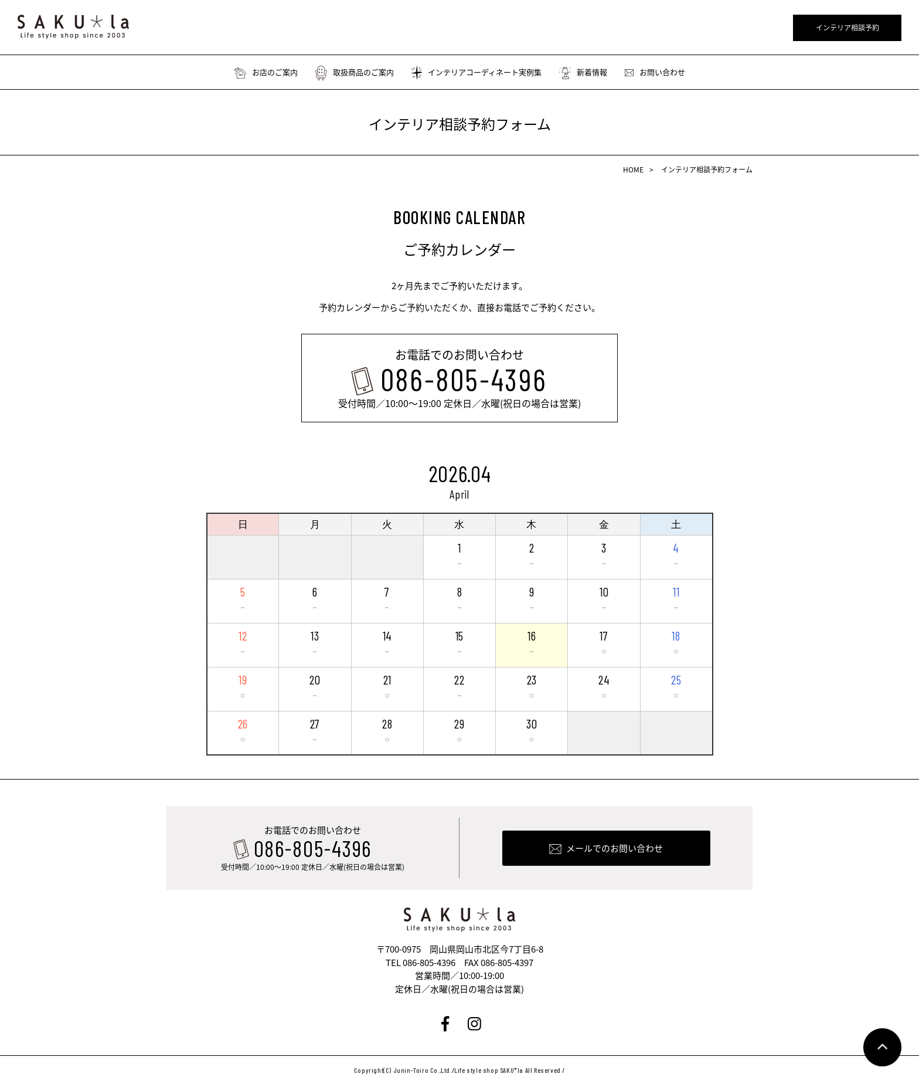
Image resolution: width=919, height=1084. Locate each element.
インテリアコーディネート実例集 (476, 72)
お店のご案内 (266, 72)
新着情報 (583, 72)
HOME (633, 169)
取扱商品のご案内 (354, 72)
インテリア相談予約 (847, 27)
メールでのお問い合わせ (614, 848)
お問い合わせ (655, 72)
